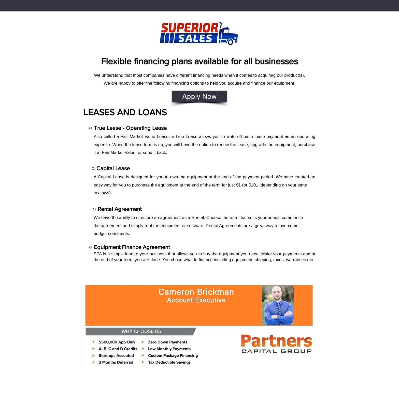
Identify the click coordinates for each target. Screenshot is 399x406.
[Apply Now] (199, 96)
